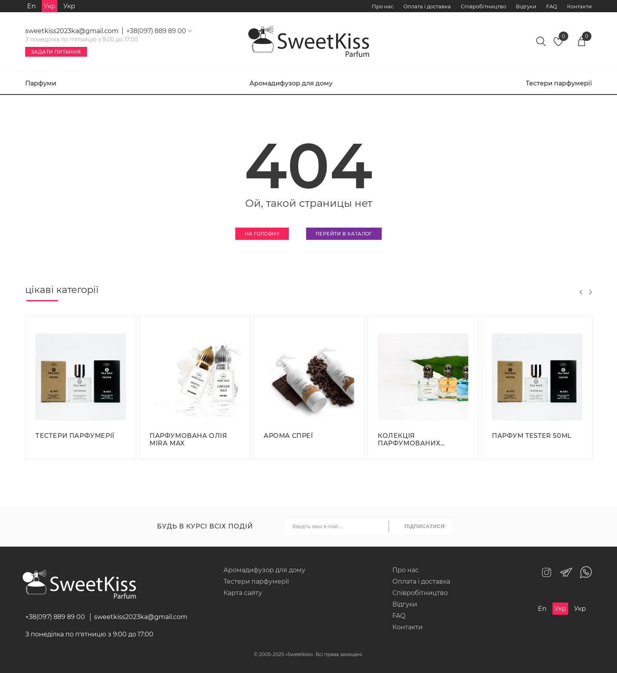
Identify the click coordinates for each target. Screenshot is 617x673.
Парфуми (40, 83)
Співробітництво (483, 6)
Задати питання (56, 52)
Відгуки (526, 6)
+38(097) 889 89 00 (55, 617)
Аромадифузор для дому (291, 83)
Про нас (382, 6)
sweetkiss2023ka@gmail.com (71, 31)
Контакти (579, 6)
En (31, 6)
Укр (69, 6)
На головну (262, 234)
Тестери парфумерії (559, 83)
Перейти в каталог (344, 234)
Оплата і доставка (427, 6)
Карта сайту (243, 593)
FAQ (551, 6)
